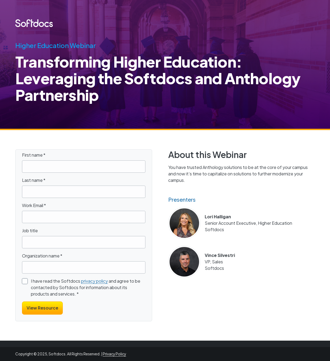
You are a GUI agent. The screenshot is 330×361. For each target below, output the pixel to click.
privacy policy (94, 281)
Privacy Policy (114, 354)
